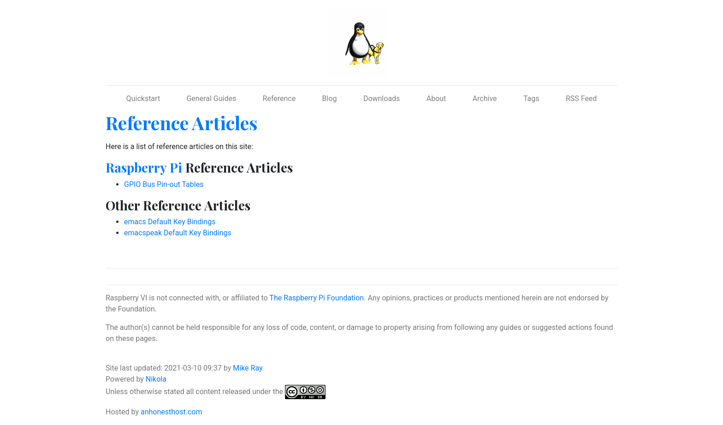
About (436, 98)
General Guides (211, 98)
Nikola (156, 379)
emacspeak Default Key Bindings (177, 232)
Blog (329, 98)
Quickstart (143, 98)
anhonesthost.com (171, 411)
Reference (279, 98)
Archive (485, 98)
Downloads (381, 98)
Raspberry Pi (144, 167)
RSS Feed (581, 98)
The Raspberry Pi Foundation (316, 297)
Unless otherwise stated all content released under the (195, 391)
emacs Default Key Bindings (169, 221)
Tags (531, 98)
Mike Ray (247, 368)
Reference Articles (182, 122)
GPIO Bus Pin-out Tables (163, 184)
